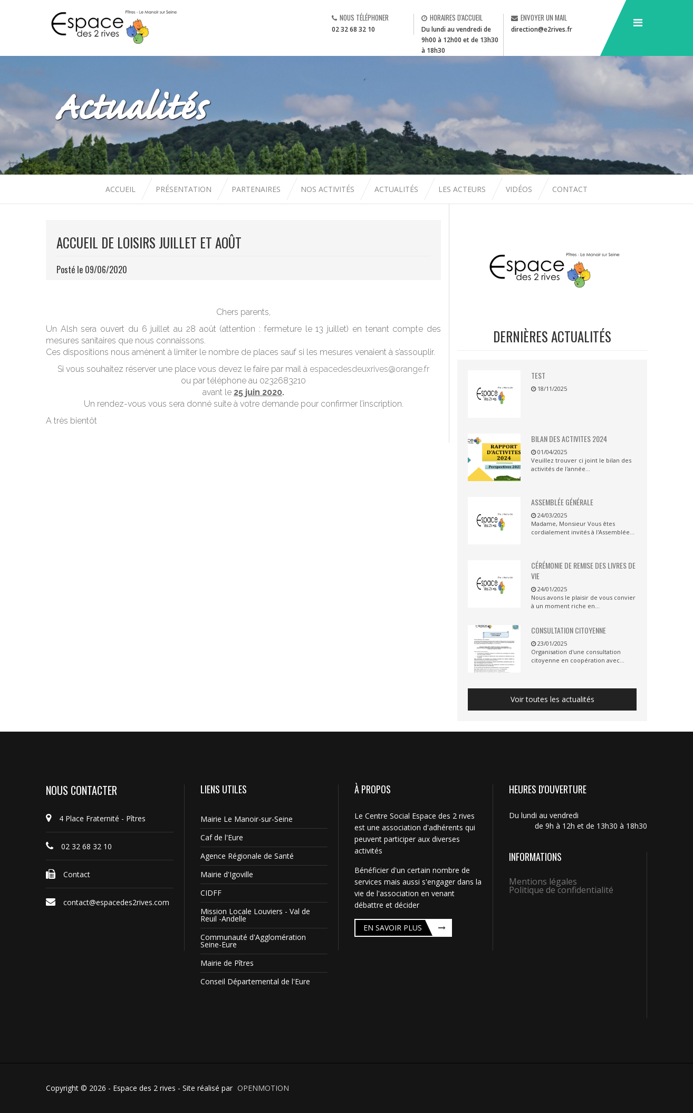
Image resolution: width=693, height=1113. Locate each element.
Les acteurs (463, 189)
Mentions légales (543, 881)
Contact (570, 189)
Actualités (397, 189)
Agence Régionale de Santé (247, 856)
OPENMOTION (263, 1088)
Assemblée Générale (562, 501)
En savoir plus (392, 928)
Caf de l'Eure (221, 837)
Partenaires (257, 189)
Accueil (121, 189)
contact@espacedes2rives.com (107, 902)
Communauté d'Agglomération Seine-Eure (253, 940)
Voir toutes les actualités (552, 699)
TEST (538, 375)
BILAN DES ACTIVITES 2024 (569, 438)
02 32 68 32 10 (353, 29)
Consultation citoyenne (568, 630)
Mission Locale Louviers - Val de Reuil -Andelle (255, 915)
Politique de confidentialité (561, 890)
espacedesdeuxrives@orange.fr (369, 369)
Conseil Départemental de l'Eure (255, 981)
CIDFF (211, 893)
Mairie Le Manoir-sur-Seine (246, 819)
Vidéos (520, 189)
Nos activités (329, 189)
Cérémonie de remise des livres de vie (583, 570)
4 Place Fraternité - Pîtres (96, 818)
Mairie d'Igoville (226, 874)
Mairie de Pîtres (227, 963)
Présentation (183, 189)
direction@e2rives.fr (541, 29)
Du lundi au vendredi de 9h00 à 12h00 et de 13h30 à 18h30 (459, 40)
